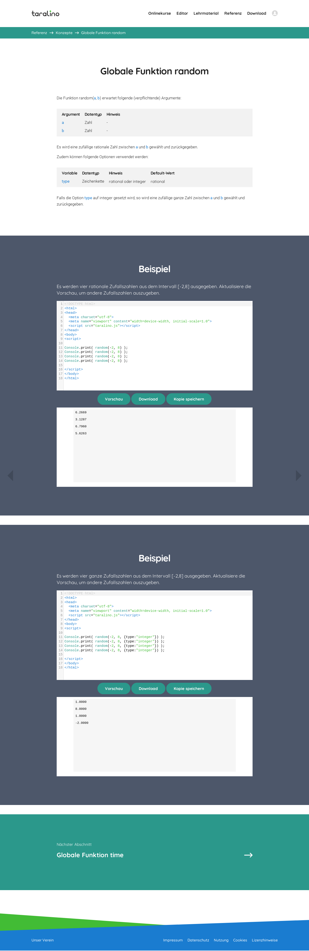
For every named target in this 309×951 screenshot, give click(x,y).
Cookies (240, 940)
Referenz (233, 13)
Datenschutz (198, 940)
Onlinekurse (159, 13)
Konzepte (64, 32)
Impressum (173, 940)
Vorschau (114, 399)
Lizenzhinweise (265, 940)
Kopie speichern (189, 399)
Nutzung (221, 940)
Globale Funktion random (103, 32)
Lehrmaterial (206, 13)
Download (256, 13)
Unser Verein (42, 940)
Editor (182, 13)
